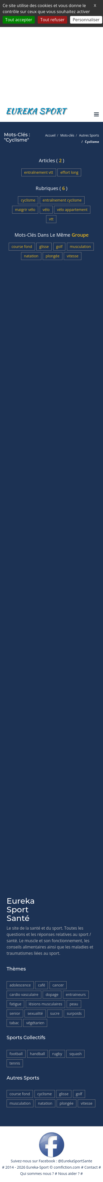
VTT (51, 218)
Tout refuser (52, 20)
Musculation (80, 246)
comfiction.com (67, 1167)
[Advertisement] (51, 51)
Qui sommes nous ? (37, 1173)
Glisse (44, 246)
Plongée (52, 255)
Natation (31, 255)
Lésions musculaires (45, 1003)
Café (41, 985)
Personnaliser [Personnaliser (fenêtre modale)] (86, 20)
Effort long (69, 172)
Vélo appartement (72, 209)
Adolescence (20, 985)
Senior (14, 1013)
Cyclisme (28, 200)
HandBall (37, 1053)
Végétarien (35, 1022)
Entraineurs (76, 994)
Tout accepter (18, 20)
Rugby (57, 1053)
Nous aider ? (69, 1173)
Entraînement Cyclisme (62, 200)
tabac (14, 1022)
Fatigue (15, 1003)
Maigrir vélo (25, 209)
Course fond (22, 246)
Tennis (14, 1063)
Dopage (52, 994)
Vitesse (73, 255)
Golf (59, 246)
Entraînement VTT (38, 172)
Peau (74, 1003)
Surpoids (74, 1013)
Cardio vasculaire (23, 994)
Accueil (50, 135)
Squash (75, 1053)
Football (16, 1053)
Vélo (46, 209)
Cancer (58, 985)
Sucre (55, 1013)
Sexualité (35, 1013)
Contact (90, 1167)
